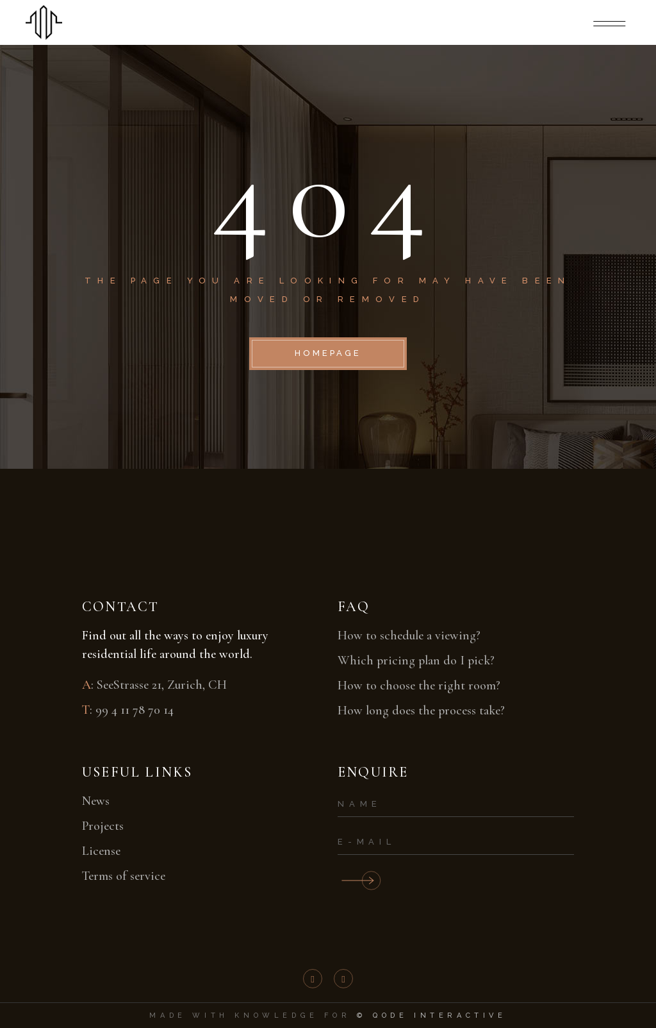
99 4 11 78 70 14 (134, 710)
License (101, 851)
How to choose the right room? (419, 685)
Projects (103, 826)
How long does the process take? (421, 710)
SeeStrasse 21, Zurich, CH (162, 685)
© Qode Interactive (432, 1015)
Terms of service (123, 876)
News (96, 801)
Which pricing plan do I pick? (416, 660)
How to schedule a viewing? (409, 635)
